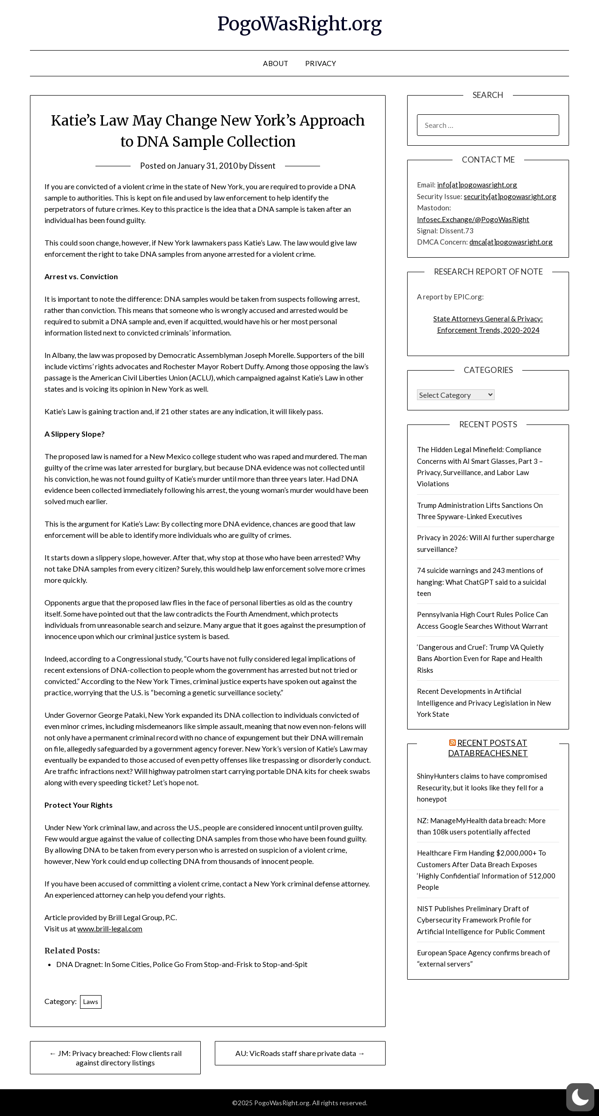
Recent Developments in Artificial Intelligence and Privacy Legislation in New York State (484, 702)
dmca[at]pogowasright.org (511, 242)
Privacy (320, 63)
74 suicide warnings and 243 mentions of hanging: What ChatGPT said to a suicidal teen (481, 581)
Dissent (262, 166)
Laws (90, 1001)
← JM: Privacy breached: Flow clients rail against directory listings (115, 1058)
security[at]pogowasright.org (510, 196)
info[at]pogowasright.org (477, 184)
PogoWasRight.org (299, 24)
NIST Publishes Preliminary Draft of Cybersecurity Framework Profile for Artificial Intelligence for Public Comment (481, 920)
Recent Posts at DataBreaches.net (488, 748)
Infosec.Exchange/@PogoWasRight (473, 219)
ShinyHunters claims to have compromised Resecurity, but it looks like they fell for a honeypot (482, 787)
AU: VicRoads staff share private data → (300, 1053)
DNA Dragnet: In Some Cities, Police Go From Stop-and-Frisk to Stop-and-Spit (181, 964)
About (276, 63)
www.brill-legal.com (109, 928)
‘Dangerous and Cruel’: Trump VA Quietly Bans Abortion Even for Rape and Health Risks (480, 658)
